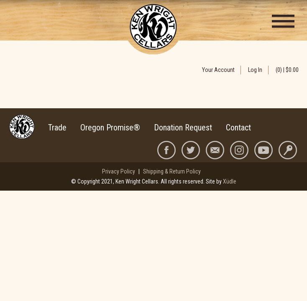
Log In (255, 69)
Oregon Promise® (110, 127)
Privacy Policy (118, 171)
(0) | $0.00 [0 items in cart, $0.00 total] (287, 69)
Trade (57, 127)
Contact (238, 127)
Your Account (218, 69)
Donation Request (183, 127)
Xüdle (229, 181)
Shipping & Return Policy (172, 171)
